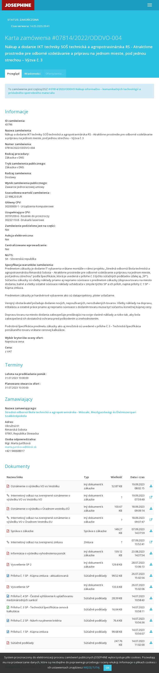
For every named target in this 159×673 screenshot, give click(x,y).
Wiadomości (32, 73)
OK (107, 667)
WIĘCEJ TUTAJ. (91, 667)
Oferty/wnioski (55, 73)
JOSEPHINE (18, 5)
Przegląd (13, 73)
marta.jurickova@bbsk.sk (21, 447)
